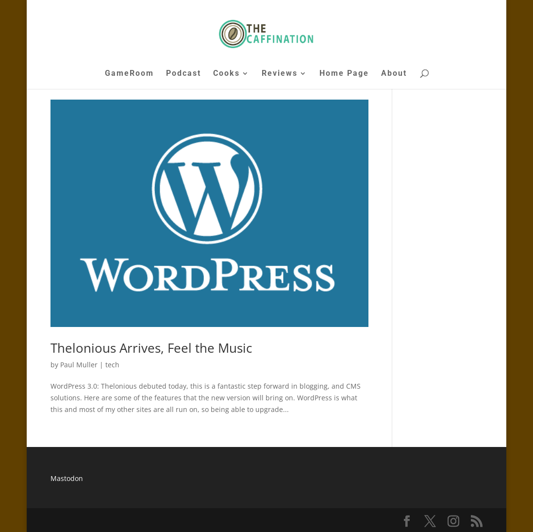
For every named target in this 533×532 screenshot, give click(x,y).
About (394, 74)
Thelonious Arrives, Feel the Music (151, 348)
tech (112, 364)
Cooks (226, 74)
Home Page (344, 74)
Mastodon (66, 478)
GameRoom (129, 74)
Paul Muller (79, 364)
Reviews (280, 74)
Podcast (183, 74)
